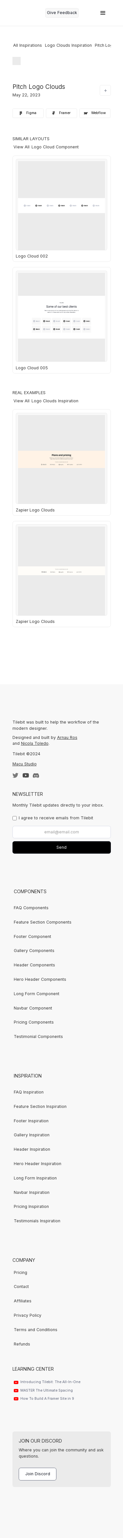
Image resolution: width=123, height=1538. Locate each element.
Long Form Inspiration (35, 1178)
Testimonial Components (38, 1036)
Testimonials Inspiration (37, 1220)
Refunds (22, 1344)
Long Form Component (36, 993)
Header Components (34, 964)
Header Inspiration (32, 1149)
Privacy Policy (27, 1315)
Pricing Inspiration (31, 1206)
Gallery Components (34, 950)
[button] (103, 13)
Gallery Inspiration (32, 1134)
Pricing (20, 1272)
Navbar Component (33, 1008)
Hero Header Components (40, 979)
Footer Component (32, 936)
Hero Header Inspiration (37, 1163)
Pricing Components (34, 1022)
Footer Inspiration (31, 1120)
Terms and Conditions (35, 1329)
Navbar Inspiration (32, 1192)
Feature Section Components (43, 922)
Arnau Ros (67, 737)
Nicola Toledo (35, 743)
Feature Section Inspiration (40, 1106)
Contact (21, 1286)
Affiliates (22, 1300)
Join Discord (37, 1473)
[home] (26, 13)
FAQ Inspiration (29, 1092)
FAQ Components (31, 907)
